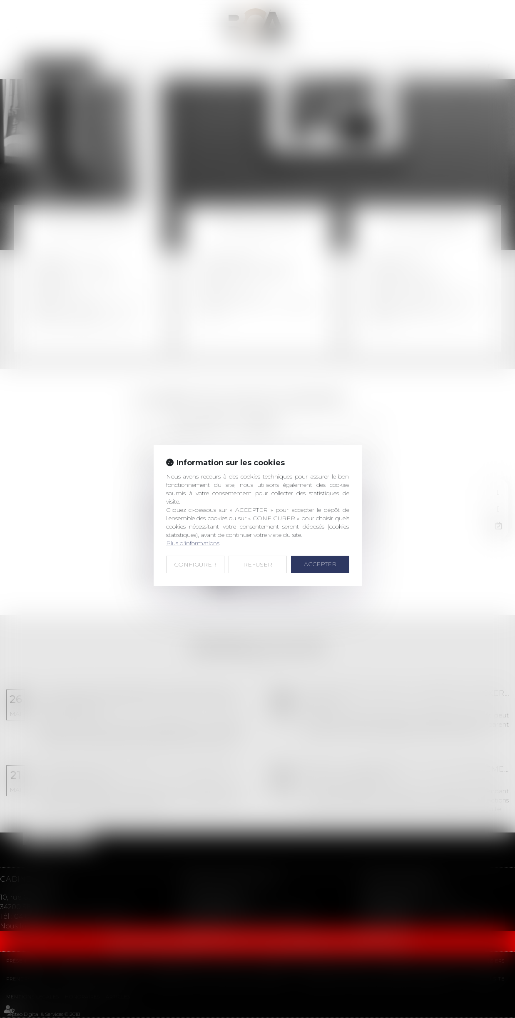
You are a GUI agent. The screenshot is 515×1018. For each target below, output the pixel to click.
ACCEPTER (320, 564)
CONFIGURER (195, 564)
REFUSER (257, 564)
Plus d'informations (192, 543)
